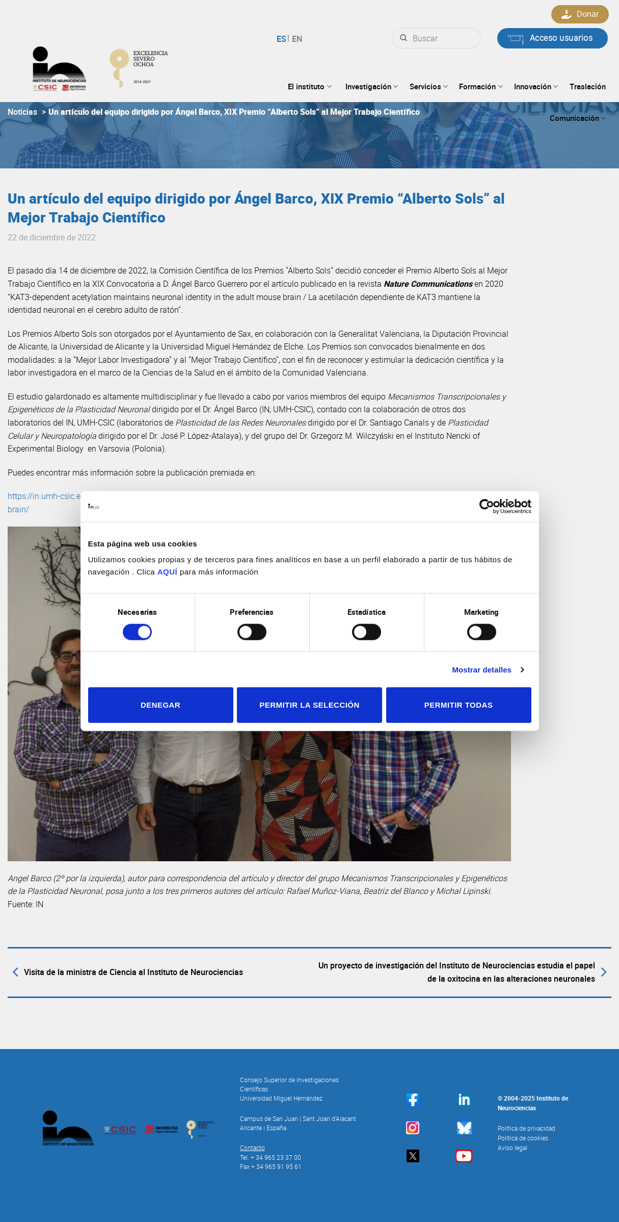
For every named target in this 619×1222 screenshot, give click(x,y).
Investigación (371, 86)
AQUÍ (167, 571)
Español (283, 38)
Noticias (22, 111)
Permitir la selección (309, 705)
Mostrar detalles (482, 669)
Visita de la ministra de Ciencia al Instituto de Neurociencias (125, 972)
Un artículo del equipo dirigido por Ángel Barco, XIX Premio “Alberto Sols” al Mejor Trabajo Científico (234, 111)
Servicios (429, 86)
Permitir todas (458, 705)
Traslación (588, 86)
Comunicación (578, 118)
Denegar (160, 705)
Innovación (536, 86)
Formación (480, 86)
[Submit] (403, 38)
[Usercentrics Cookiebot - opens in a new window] (486, 506)
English (295, 38)
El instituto (309, 86)
